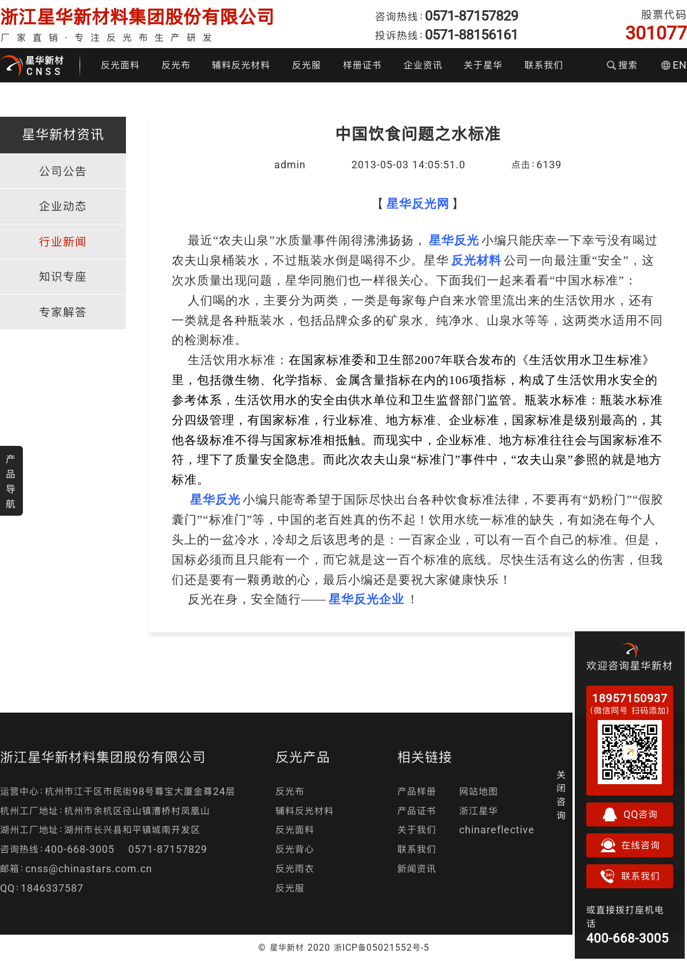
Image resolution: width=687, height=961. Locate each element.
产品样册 (416, 791)
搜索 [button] (622, 65)
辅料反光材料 (241, 65)
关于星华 (483, 65)
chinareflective (497, 830)
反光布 (176, 65)
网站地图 (478, 791)
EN (674, 65)
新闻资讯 (416, 868)
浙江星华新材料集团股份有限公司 (137, 17)
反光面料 (120, 65)
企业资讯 (423, 65)
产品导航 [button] (11, 481)
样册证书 (362, 65)
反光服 (306, 65)
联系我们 (543, 65)
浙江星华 (478, 811)
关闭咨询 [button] (561, 795)
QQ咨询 (630, 814)
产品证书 (416, 811)
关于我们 (416, 830)
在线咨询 (629, 845)
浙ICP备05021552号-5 (381, 947)
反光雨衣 (294, 868)
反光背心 (294, 849)
